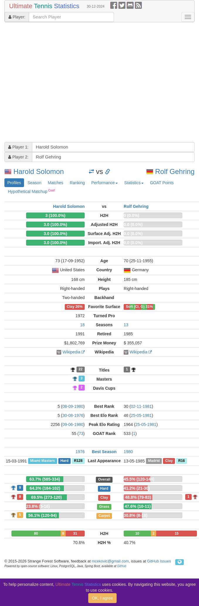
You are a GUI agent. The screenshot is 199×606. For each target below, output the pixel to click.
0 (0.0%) (131, 215)
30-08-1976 (73, 415)
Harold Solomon (38, 171)
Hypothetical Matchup (31, 191)
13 (126, 324)
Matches (55, 182)
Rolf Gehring (175, 171)
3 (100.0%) (55, 215)
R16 (181, 461)
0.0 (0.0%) (133, 224)
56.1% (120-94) (42, 515)
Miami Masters (42, 461)
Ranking (77, 182)
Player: (16, 17)
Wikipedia (71, 352)
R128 (78, 461)
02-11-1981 (141, 406)
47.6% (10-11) (138, 506)
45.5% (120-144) (139, 479)
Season (34, 182)
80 (36, 533)
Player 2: (18, 157)
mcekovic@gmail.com (110, 561)
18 (82, 324)
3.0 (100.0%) (55, 224)
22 (81, 369)
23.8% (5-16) (38, 506)
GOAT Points (162, 182)
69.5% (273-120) (46, 497)
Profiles (14, 182)
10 (137, 533)
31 (75, 533)
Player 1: (18, 147)
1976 (80, 451)
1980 (128, 451)
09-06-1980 (73, 424)
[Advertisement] (55, 83)
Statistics (134, 182)
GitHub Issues (159, 561)
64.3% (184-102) (45, 488)
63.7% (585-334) (45, 479)
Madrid (154, 461)
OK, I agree (102, 598)
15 (176, 533)
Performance (104, 182)
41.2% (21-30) (137, 488)
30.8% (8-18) (135, 515)
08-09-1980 (73, 406)
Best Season (104, 451)
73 (81, 433)
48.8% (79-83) (138, 497)
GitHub (121, 566)
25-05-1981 (141, 415)
